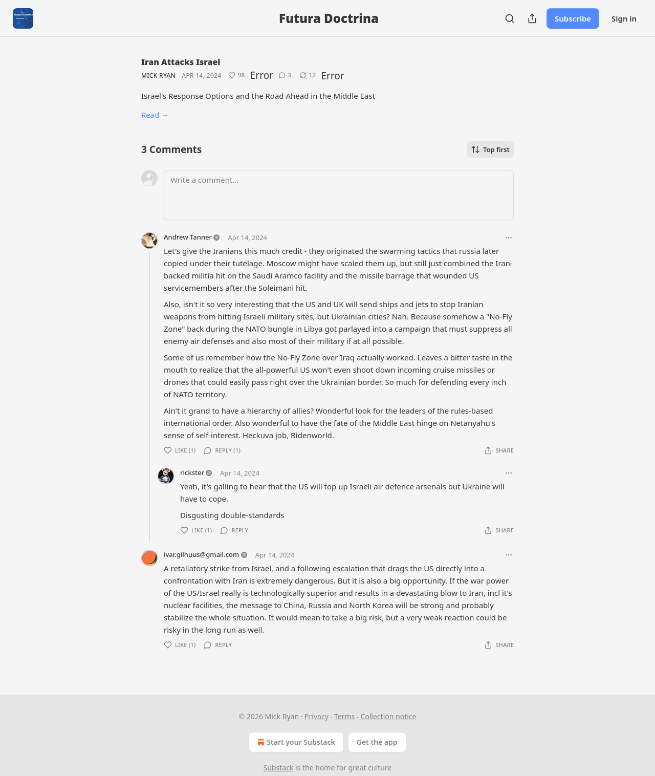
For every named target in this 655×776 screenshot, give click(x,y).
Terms (344, 716)
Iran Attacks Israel (181, 62)
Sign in (624, 18)
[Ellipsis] (508, 237)
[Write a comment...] (339, 195)
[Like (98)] (236, 75)
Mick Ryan (158, 75)
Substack (279, 767)
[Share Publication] (532, 18)
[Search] (509, 18)
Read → (155, 115)
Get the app (377, 742)
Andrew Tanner (188, 237)
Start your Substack (295, 742)
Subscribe (573, 18)
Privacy (316, 716)
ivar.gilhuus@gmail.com (201, 554)
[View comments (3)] (284, 75)
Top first (490, 149)
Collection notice (388, 716)
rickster (192, 472)
